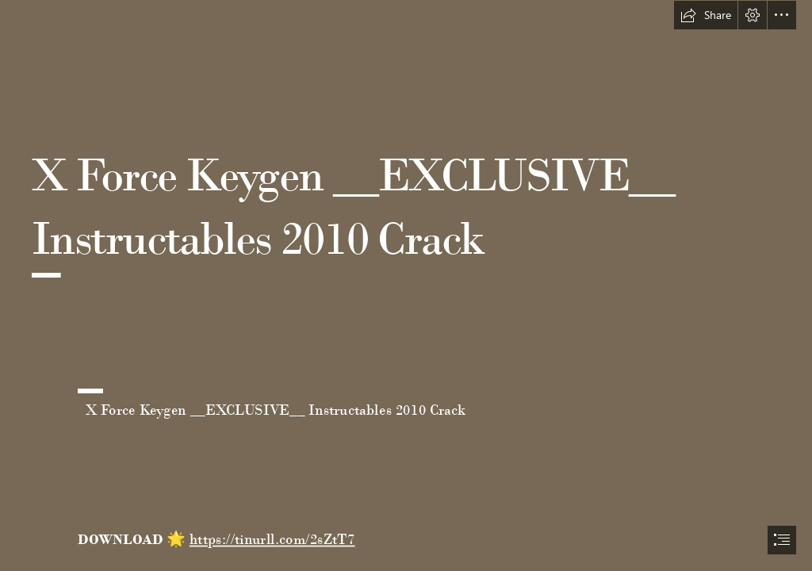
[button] (705, 15)
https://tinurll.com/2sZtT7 (271, 539)
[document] (406, 285)
